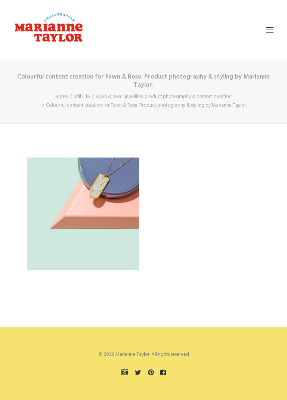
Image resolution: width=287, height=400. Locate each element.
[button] (270, 29)
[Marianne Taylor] (48, 29)
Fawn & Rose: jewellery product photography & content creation (164, 97)
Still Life (82, 97)
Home (61, 97)
